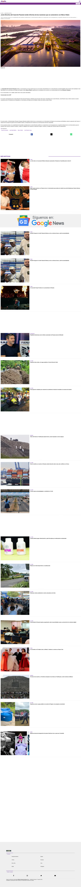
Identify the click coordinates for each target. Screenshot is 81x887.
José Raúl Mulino (13, 130)
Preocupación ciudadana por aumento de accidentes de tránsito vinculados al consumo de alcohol (51, 389)
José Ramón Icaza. (28, 130)
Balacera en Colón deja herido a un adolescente (40, 565)
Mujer (13, 866)
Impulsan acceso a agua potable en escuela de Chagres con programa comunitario (47, 704)
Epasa (41, 856)
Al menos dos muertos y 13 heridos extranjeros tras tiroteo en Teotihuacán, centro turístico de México (51, 676)
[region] (41, 9)
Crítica (13, 859)
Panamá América (15, 856)
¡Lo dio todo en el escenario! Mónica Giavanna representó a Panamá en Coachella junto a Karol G (50, 160)
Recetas (42, 859)
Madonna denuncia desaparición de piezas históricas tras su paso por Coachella (47, 733)
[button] (32, 134)
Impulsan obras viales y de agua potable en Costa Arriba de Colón (44, 362)
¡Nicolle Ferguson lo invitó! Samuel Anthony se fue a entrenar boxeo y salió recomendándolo (49, 233)
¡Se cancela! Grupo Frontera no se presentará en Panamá (42, 287)
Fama (31, 159)
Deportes (32, 333)
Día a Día (13, 863)
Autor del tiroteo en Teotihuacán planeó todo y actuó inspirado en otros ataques (47, 436)
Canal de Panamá (4, 130)
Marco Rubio (20, 130)
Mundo (31, 435)
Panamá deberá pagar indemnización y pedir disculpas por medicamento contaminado (48, 538)
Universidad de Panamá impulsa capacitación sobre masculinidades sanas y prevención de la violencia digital (53, 622)
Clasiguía (42, 866)
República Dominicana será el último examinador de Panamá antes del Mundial (46, 334)
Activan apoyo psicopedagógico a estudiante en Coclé (41, 491)
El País (31, 360)
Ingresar (78, 3)
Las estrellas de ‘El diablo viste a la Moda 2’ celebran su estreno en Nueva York (46, 649)
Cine (41, 863)
